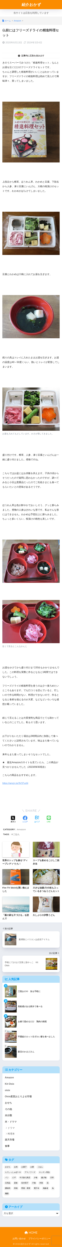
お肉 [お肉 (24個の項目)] (16, 1167)
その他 (8, 1109)
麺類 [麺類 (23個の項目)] (7, 1194)
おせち (8, 1103)
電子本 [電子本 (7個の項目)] (36, 1188)
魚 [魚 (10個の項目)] (53, 1188)
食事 (7, 1146)
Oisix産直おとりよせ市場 (18, 1096)
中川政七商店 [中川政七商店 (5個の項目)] (25, 1178)
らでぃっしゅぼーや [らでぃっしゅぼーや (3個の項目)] (13, 1172)
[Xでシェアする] (13, 820)
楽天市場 (9, 1139)
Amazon (21, 829)
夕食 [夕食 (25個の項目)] (35, 1178)
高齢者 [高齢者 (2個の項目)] (45, 1188)
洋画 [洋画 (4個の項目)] (41, 1183)
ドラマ (11, 1128)
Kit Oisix (9, 1084)
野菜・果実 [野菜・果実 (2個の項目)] (25, 1188)
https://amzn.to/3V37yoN (15, 783)
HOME (31, 1232)
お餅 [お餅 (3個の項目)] (32, 1167)
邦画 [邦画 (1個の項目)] (16, 1188)
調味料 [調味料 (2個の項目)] (7, 1188)
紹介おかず (31, 4)
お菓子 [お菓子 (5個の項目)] (24, 1167)
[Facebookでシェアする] (25, 820)
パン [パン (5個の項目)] (7, 1178)
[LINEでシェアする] (49, 819)
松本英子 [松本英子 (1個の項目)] (24, 1183)
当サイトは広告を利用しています (31, 13)
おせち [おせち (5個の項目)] (7, 1167)
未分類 (8, 1115)
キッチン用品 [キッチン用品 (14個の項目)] (44, 1172)
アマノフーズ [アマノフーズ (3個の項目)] (30, 1172)
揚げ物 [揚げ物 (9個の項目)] (43, 1178)
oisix (7, 1090)
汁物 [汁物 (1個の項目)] (34, 1183)
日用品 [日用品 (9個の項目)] (7, 1183)
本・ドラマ (11, 1121)
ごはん (16, 834)
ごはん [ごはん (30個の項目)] (40, 1167)
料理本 (11, 1133)
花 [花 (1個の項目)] (47, 1183)
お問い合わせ (19, 1238)
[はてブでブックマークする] (37, 820)
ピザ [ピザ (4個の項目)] (14, 1178)
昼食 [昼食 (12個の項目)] (16, 1183)
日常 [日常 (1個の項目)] (52, 1178)
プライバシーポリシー (39, 1238)
